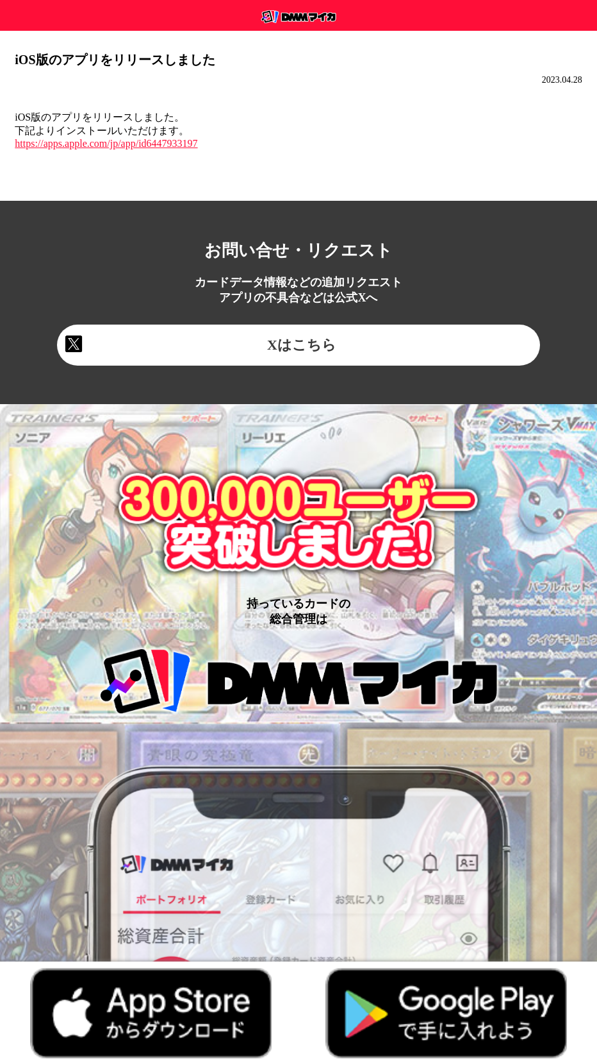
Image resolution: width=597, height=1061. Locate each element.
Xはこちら (301, 345)
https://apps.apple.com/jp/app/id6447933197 (106, 143)
